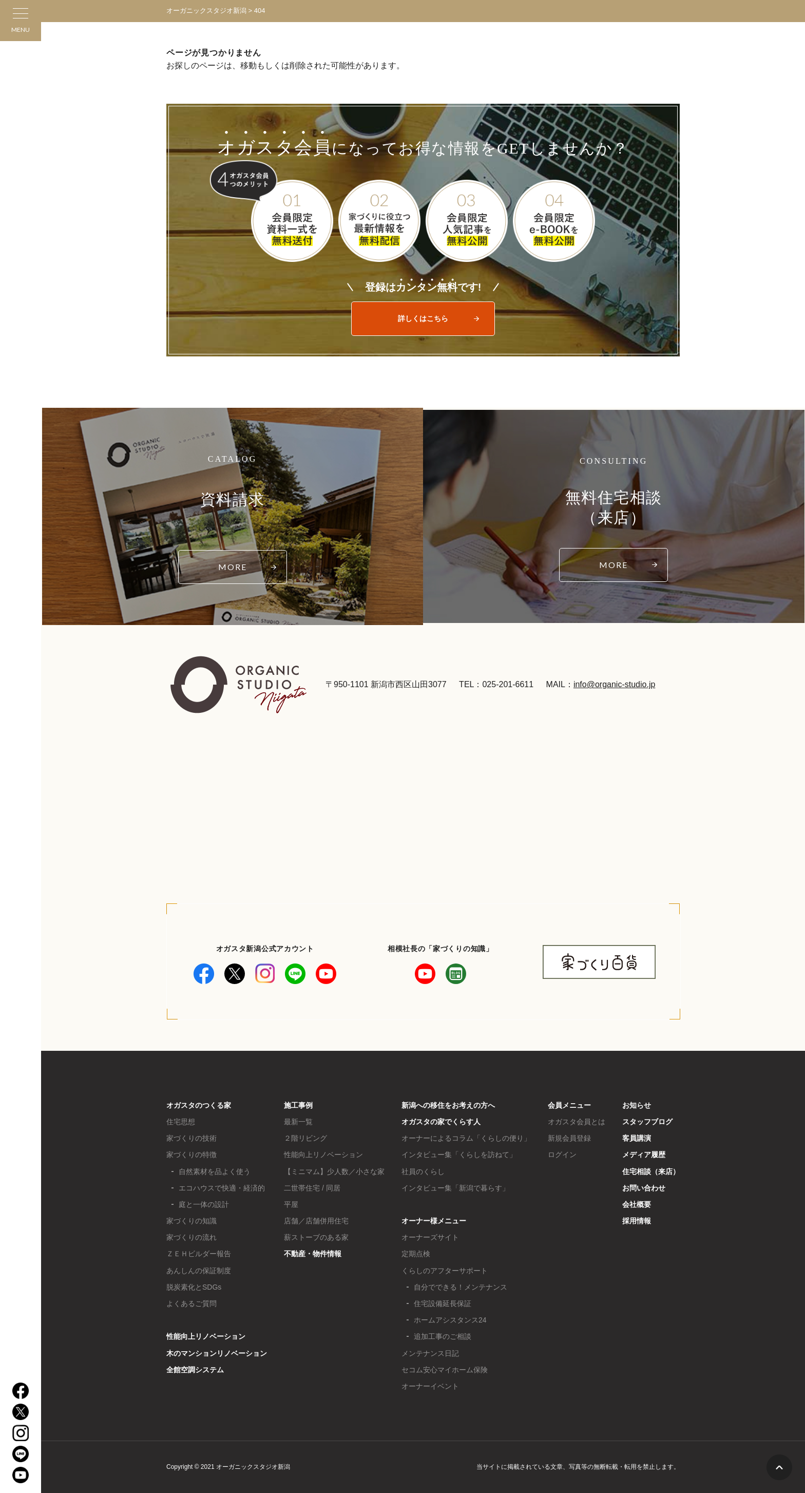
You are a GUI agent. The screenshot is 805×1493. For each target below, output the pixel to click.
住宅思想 (180, 1122)
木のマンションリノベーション (216, 1353)
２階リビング (305, 1138)
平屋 (291, 1204)
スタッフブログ (647, 1122)
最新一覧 (298, 1122)
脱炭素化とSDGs (193, 1287)
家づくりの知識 (191, 1221)
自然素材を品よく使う (215, 1171)
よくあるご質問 (191, 1303)
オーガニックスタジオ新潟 (206, 10)
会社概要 (636, 1204)
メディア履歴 (643, 1154)
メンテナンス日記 (430, 1353)
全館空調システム (195, 1370)
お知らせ (636, 1105)
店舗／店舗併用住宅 (316, 1221)
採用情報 (636, 1221)
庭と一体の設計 (204, 1204)
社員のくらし (423, 1171)
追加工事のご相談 (442, 1336)
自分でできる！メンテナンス (460, 1287)
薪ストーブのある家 (316, 1237)
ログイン (562, 1154)
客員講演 (636, 1138)
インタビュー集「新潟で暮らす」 (455, 1188)
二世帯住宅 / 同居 (312, 1188)
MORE (232, 567)
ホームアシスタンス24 (450, 1320)
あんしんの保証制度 (198, 1271)
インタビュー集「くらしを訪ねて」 (458, 1154)
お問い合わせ (643, 1188)
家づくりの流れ (191, 1237)
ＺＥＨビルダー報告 (198, 1254)
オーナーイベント (430, 1386)
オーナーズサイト (430, 1237)
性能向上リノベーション (205, 1336)
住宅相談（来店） (651, 1171)
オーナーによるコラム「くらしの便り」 (466, 1138)
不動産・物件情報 (312, 1254)
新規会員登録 (569, 1138)
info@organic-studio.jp (614, 684)
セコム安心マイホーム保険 (444, 1370)
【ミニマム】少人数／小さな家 (334, 1171)
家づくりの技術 (191, 1138)
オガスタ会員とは (576, 1122)
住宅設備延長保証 (442, 1303)
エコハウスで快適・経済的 (222, 1188)
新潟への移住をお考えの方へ (448, 1105)
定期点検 (415, 1254)
